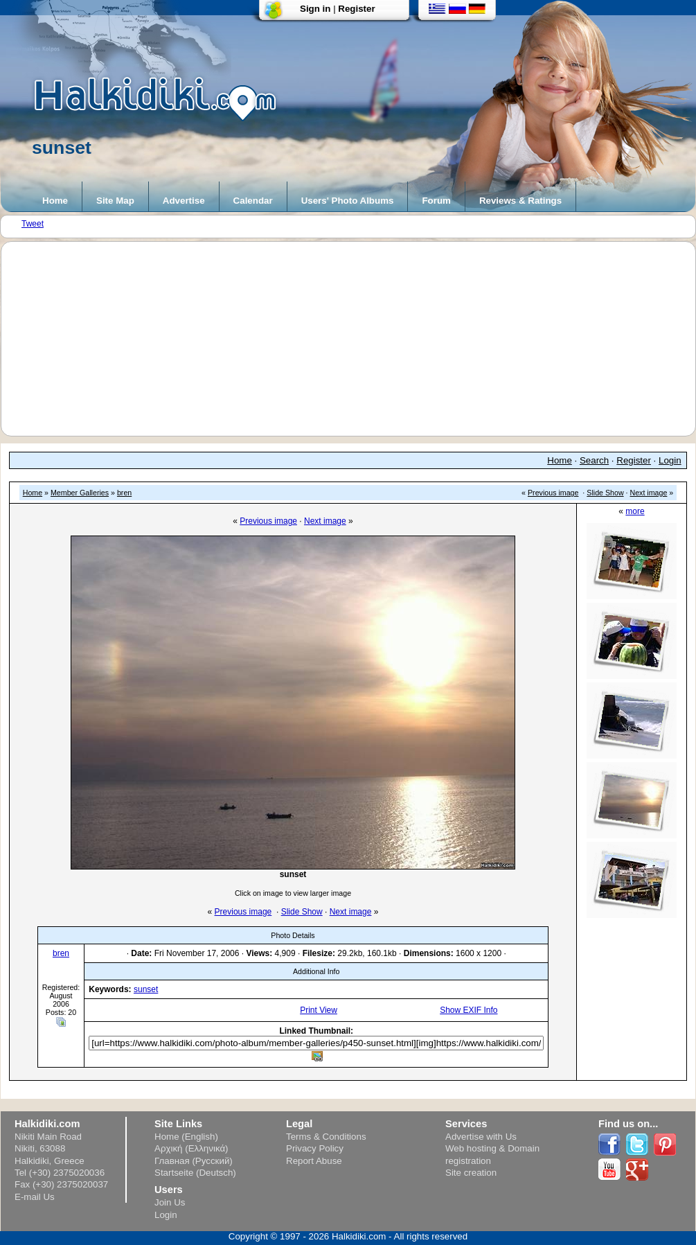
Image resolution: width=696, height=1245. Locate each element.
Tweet (32, 224)
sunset (146, 989)
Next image (649, 492)
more (634, 511)
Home (55, 200)
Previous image (553, 492)
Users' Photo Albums (347, 200)
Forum (436, 200)
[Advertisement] (355, 339)
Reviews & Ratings (520, 200)
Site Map (115, 200)
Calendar (253, 200)
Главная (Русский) (193, 1161)
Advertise (184, 200)
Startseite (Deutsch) (195, 1172)
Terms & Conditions (326, 1136)
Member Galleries (80, 492)
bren (124, 492)
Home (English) (186, 1136)
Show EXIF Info (468, 1010)
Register (356, 8)
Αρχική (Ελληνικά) (191, 1148)
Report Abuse (314, 1161)
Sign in (315, 8)
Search (594, 460)
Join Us (169, 1202)
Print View (318, 1010)
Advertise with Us (481, 1136)
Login (670, 460)
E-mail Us (35, 1197)
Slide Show (605, 492)
